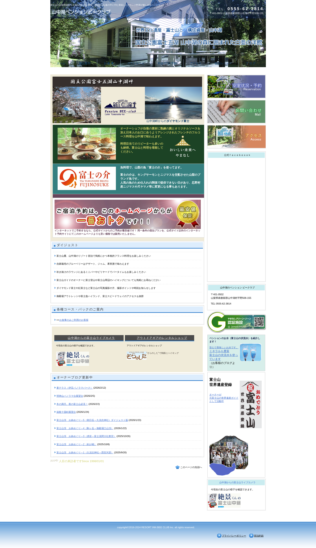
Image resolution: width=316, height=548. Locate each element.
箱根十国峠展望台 (66, 412)
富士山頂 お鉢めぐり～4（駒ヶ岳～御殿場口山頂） (85, 428)
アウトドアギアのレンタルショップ (162, 338)
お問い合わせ (236, 112)
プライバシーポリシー (234, 535)
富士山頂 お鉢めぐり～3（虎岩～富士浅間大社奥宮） (86, 436)
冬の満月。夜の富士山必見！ (72, 404)
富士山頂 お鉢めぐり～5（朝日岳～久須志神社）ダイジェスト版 (92, 420)
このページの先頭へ (191, 467)
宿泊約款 (259, 535)
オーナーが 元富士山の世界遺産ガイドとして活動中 (223, 397)
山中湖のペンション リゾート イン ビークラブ (94, 11)
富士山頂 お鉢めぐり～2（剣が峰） (77, 444)
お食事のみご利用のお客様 (73, 320)
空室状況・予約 (236, 86)
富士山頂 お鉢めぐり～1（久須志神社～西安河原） (85, 452)
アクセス (236, 137)
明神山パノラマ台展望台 (70, 396)
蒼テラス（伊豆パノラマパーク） (75, 387)
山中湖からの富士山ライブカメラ (91, 338)
